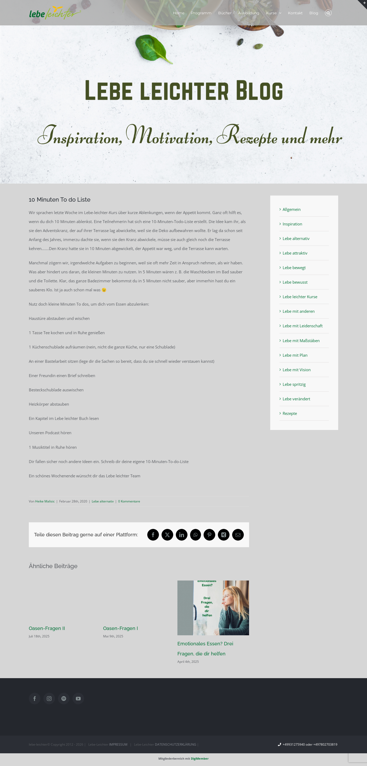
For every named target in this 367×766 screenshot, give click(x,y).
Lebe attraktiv (295, 253)
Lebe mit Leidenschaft (303, 325)
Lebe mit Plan (295, 355)
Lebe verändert (296, 398)
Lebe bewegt (294, 267)
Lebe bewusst (295, 282)
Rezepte (290, 413)
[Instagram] (49, 698)
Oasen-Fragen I (120, 628)
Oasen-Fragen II (47, 628)
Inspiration (292, 223)
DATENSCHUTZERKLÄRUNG (175, 744)
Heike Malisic (45, 501)
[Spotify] (64, 698)
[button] (328, 12)
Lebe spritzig (294, 384)
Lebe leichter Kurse (300, 296)
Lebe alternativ (103, 501)
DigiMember (200, 758)
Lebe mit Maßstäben (301, 340)
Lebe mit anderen (299, 311)
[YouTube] (78, 698)
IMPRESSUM (118, 744)
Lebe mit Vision (297, 369)
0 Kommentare (129, 501)
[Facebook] (34, 698)
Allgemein (292, 209)
